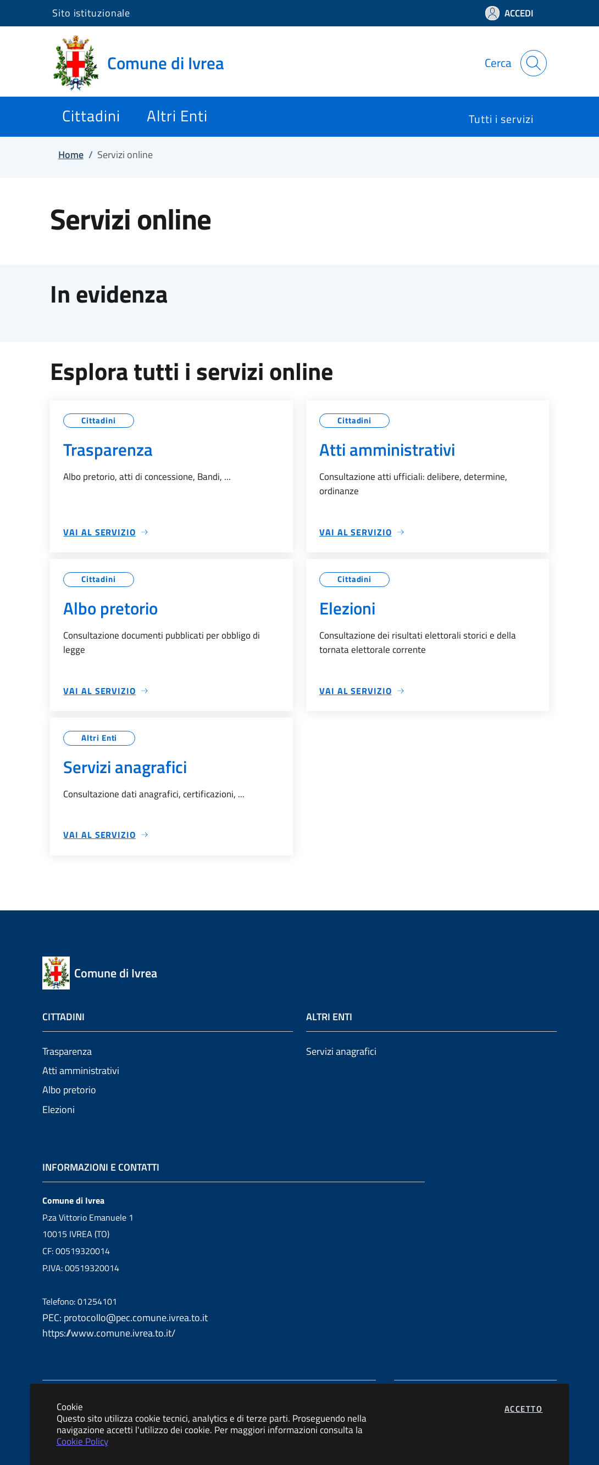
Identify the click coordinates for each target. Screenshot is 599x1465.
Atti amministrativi (80, 1070)
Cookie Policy (82, 1441)
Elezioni (58, 1109)
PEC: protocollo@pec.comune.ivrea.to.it (125, 1317)
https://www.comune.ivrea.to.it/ (108, 1333)
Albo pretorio (69, 1089)
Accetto (523, 1409)
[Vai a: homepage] (144, 63)
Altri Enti (99, 737)
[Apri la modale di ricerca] (533, 63)
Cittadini (98, 420)
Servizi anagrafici (341, 1051)
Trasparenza (67, 1051)
